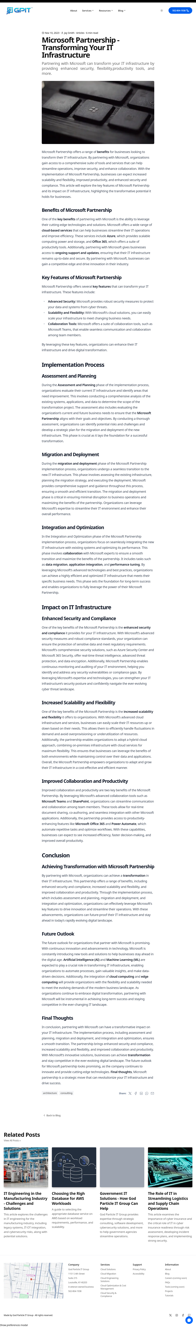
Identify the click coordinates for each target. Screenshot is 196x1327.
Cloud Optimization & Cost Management (113, 1287)
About (73, 10)
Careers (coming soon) (176, 1278)
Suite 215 (72, 1278)
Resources (106, 10)
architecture (50, 1093)
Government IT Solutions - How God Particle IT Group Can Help (119, 1201)
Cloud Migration (108, 1273)
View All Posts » (12, 1140)
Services (88, 10)
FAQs (167, 1282)
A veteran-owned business (81, 1286)
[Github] (189, 1315)
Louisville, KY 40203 (77, 1282)
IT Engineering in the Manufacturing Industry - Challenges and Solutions (25, 1201)
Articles (80, 33)
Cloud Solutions (108, 1269)
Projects (169, 1291)
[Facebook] (183, 1315)
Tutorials (169, 1295)
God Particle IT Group (78, 1269)
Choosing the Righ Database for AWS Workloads (68, 1198)
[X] (170, 1315)
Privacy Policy (139, 1269)
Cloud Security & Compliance (108, 1294)
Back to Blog (52, 1115)
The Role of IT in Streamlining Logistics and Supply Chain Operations (168, 1201)
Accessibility (138, 1273)
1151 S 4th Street (76, 1273)
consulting (66, 1093)
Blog (122, 10)
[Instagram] (177, 1315)
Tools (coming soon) (174, 1286)
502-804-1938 (180, 10)
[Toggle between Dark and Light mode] (161, 10)
